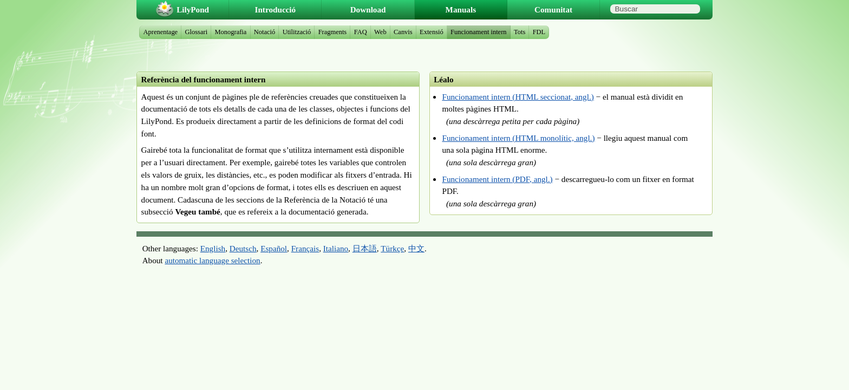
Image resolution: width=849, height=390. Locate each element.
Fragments (332, 32)
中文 (416, 248)
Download (368, 9)
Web (380, 32)
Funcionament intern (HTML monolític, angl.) (518, 137)
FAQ (360, 32)
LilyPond (193, 9)
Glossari (196, 32)
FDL (539, 32)
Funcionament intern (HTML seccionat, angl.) (517, 96)
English (212, 248)
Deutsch (243, 248)
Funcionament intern (478, 32)
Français (305, 248)
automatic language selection (212, 260)
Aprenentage (160, 32)
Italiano (335, 248)
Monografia (231, 32)
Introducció (275, 9)
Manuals (461, 9)
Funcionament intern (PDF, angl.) (497, 179)
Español (273, 248)
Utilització (297, 32)
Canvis (403, 32)
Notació (264, 32)
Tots (519, 32)
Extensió (431, 32)
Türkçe (392, 248)
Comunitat (553, 9)
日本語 (364, 248)
